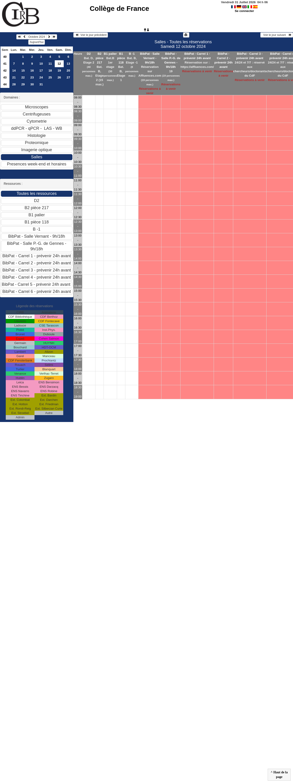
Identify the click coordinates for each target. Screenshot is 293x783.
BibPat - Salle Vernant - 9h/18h (150, 58)
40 (5, 56)
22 (23, 77)
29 (23, 84)
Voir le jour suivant (277, 35)
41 (5, 63)
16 (32, 70)
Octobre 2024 (36, 36)
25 (50, 77)
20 (68, 70)
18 (50, 70)
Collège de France (119, 8)
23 (32, 77)
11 (50, 63)
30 (32, 84)
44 (5, 84)
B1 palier (110, 53)
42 (5, 70)
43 (5, 77)
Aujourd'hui (36, 42)
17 (41, 70)
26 (59, 77)
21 (14, 77)
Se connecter (244, 11)
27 (68, 77)
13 (68, 63)
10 (41, 63)
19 (59, 70)
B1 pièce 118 (121, 58)
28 (14, 84)
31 (41, 84)
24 (41, 77)
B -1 (132, 53)
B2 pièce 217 (99, 58)
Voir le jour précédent (91, 35)
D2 (89, 53)
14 (14, 70)
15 (23, 70)
